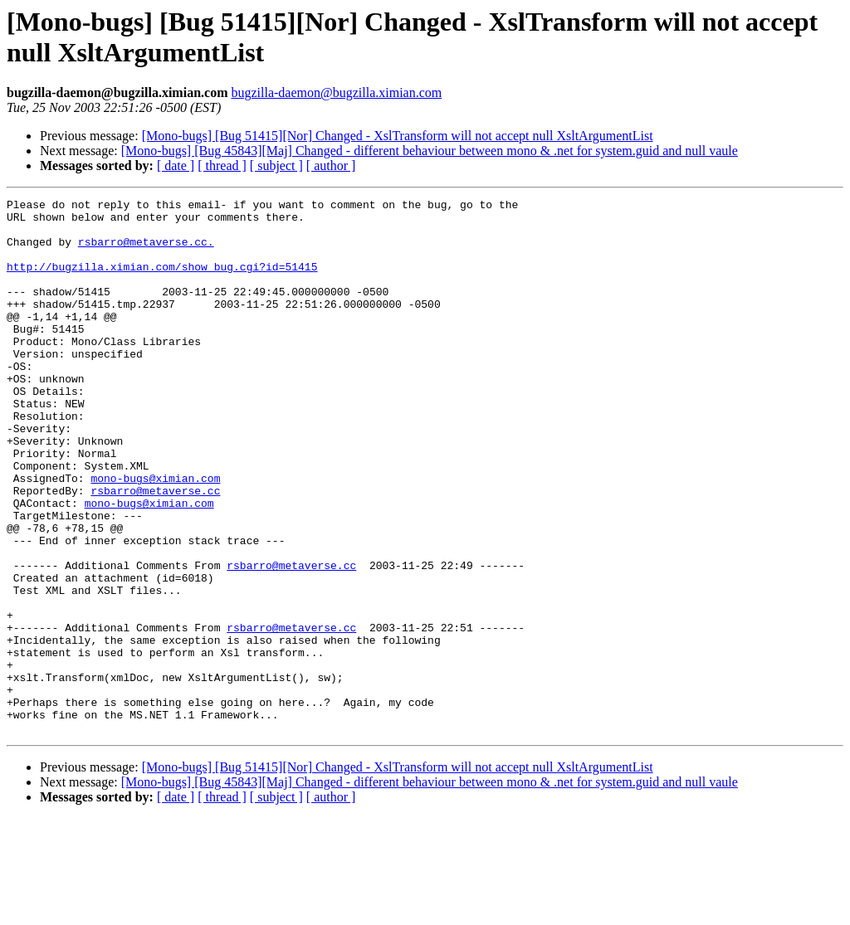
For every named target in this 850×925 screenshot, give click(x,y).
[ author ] (331, 165)
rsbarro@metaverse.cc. (146, 251)
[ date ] (175, 165)
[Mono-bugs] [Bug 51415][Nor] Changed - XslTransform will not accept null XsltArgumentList (397, 136)
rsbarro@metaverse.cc (155, 550)
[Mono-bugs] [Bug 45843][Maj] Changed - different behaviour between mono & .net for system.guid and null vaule (429, 151)
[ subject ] (276, 165)
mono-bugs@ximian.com (155, 535)
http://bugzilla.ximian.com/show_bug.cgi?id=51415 (162, 281)
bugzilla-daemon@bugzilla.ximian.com (336, 92)
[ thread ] (222, 165)
